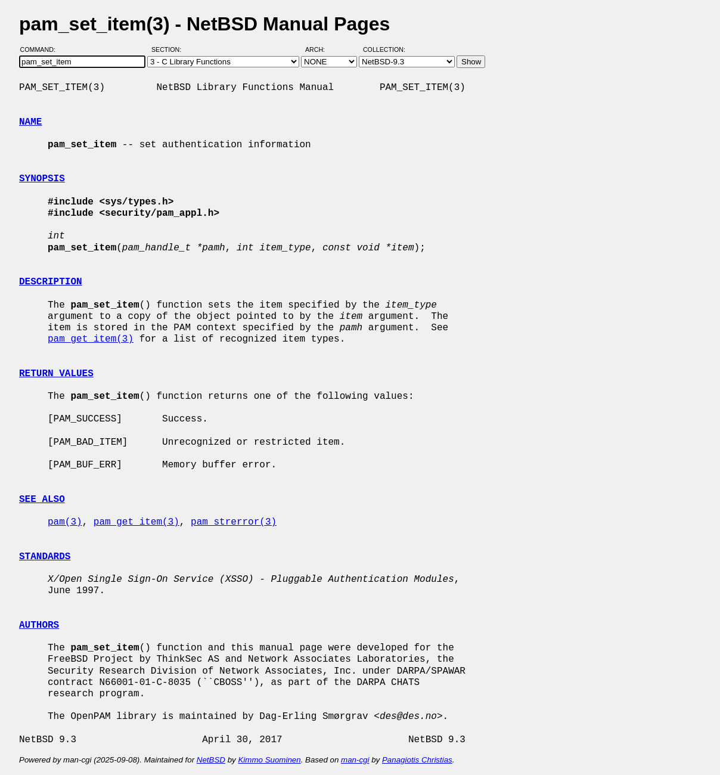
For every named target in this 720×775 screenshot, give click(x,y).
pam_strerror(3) (234, 522)
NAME (30, 122)
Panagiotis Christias (417, 759)
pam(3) (65, 522)
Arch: (320, 49)
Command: (41, 49)
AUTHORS (39, 625)
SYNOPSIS (42, 178)
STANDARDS (44, 556)
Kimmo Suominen (269, 759)
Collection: (384, 49)
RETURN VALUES (56, 373)
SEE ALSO (42, 499)
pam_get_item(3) (91, 339)
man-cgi (355, 759)
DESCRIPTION (50, 282)
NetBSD (211, 759)
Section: (169, 49)
